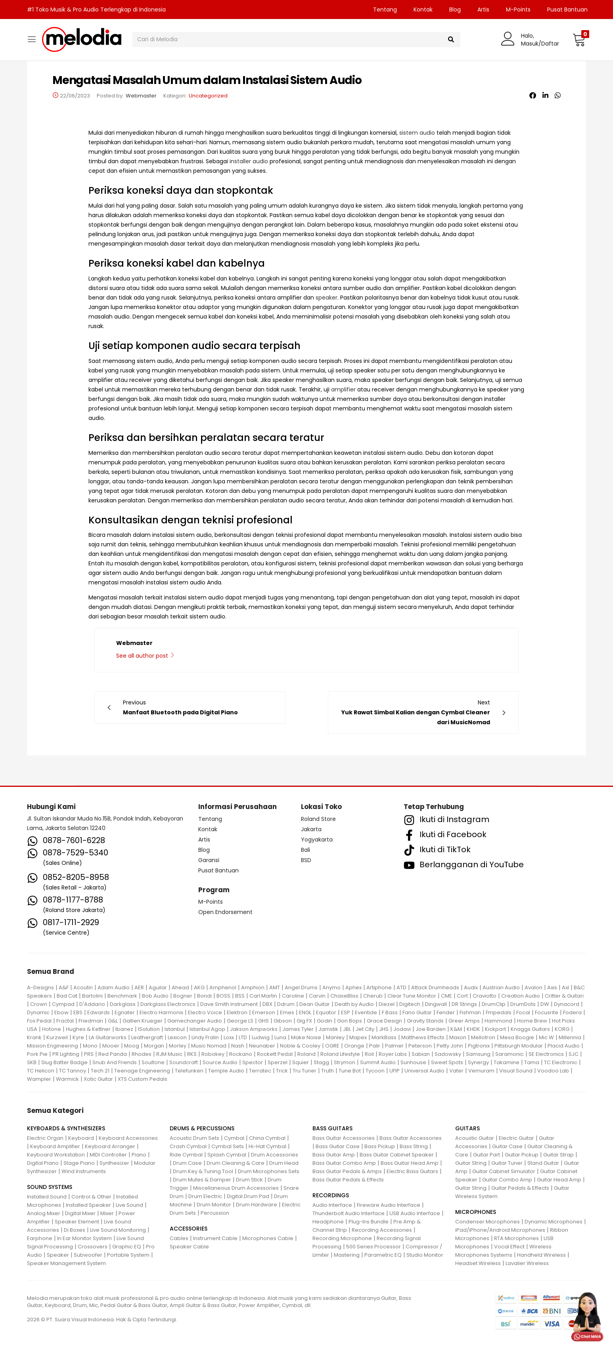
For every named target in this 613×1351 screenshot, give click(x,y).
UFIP (394, 1070)
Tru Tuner (304, 1070)
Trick (282, 1070)
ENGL (305, 1012)
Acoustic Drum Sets (194, 1138)
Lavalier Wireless (527, 1263)
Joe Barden (431, 1029)
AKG (199, 987)
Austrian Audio (501, 987)
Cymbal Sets (227, 1146)
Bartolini (92, 996)
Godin (324, 1021)
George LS (240, 1021)
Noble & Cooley (300, 1046)
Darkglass (123, 1004)
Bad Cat (67, 996)
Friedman (91, 1021)
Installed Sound (47, 1196)
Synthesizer (114, 1163)
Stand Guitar (543, 1163)
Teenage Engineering (142, 1070)
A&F (64, 987)
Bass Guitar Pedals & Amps (347, 1171)
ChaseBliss (344, 996)
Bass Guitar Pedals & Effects (348, 1179)
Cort (462, 996)
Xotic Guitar (98, 1079)
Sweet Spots (447, 1062)
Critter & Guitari (564, 996)
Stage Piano (79, 1163)
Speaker (58, 1255)
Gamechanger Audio (194, 1021)
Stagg (321, 1062)
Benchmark (122, 996)
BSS (240, 996)
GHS (263, 1021)
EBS (77, 1012)
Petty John (450, 1046)
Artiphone (379, 987)
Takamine (506, 1062)
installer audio (249, 161)
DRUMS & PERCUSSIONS (202, 1128)
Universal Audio (424, 1070)
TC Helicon (40, 1070)
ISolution (149, 1029)
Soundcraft (183, 1062)
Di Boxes (74, 1230)
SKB (31, 1062)
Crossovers (92, 1246)
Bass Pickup (379, 1146)
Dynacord (566, 1004)
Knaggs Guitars (530, 1029)
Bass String (414, 1146)
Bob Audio (155, 996)
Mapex (358, 1037)
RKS (192, 1054)
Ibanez (124, 1029)
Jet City (365, 1029)
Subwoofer (88, 1255)
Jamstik (328, 1029)
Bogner (182, 996)
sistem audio (417, 133)
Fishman (470, 1012)
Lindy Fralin (205, 1037)
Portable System (128, 1255)
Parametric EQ (383, 1255)
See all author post (145, 656)
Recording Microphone (342, 1238)
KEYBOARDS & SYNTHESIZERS (66, 1128)
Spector (252, 1062)
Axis (552, 987)
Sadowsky (448, 1054)
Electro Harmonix (161, 1012)
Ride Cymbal (186, 1154)
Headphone (328, 1221)
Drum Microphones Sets (268, 1171)
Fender (446, 1012)
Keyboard (81, 1138)
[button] (579, 39)
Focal (523, 1012)
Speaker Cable (189, 1246)
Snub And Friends (114, 1062)
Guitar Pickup (521, 1154)
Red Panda (112, 1054)
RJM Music (169, 1054)
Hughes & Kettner (88, 1029)
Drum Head (284, 1163)
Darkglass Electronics (167, 1004)
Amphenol (222, 987)
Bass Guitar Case (338, 1146)
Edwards (98, 1012)
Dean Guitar (314, 1004)
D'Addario (92, 1004)
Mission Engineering (52, 1046)
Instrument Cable (215, 1238)
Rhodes (141, 1054)
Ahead (180, 987)
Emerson (263, 1012)
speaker (326, 297)
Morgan (154, 1046)
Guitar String (471, 1163)
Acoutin (83, 987)
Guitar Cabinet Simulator (503, 1171)
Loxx (229, 1037)
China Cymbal (267, 1138)
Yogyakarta (317, 839)
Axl (565, 987)
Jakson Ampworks (254, 1029)
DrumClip (494, 1004)
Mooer (110, 1046)
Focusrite (546, 1012)
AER (139, 987)
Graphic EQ (126, 1246)
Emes (287, 1012)
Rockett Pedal (275, 1054)
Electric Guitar (516, 1138)
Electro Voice (205, 1012)
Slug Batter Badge (64, 1062)
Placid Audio (564, 1046)
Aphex (353, 987)
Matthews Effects (422, 1037)
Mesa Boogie (517, 1037)
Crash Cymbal (188, 1146)
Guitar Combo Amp (507, 1179)
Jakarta (311, 829)
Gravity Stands (425, 1021)
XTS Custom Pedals (142, 1079)
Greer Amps (464, 1021)
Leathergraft (147, 1037)
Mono (90, 1046)
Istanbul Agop (207, 1029)
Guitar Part (486, 1154)
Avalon (533, 987)
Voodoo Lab (553, 1070)
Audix (471, 987)
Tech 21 (100, 1070)
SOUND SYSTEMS (49, 1187)
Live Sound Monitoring (118, 1230)
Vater (456, 1070)
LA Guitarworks (107, 1037)
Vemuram (481, 1070)
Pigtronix (479, 1046)
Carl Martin (263, 996)
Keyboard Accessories (128, 1138)
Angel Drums (301, 987)
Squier (300, 1062)
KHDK (473, 1029)
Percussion (215, 1213)
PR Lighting (65, 1054)
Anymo (331, 987)
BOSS (223, 996)
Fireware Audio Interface (388, 1205)
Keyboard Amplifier (55, 1146)
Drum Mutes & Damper (202, 1179)
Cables (179, 1238)
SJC (574, 1054)
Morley (177, 1046)
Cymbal (234, 1138)
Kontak (423, 9)
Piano (139, 1154)
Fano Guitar (417, 1012)
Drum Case (187, 1163)
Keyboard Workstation (56, 1154)
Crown (38, 1004)
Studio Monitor (424, 1255)
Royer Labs (393, 1054)
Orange (354, 1046)
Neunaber (262, 1046)
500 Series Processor (373, 1246)
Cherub (373, 996)
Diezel (387, 1004)
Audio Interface (332, 1205)
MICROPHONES (475, 1212)
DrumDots (523, 1004)
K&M (456, 1029)
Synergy (478, 1062)
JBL (347, 1029)
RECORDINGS (330, 1195)
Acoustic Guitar (474, 1138)
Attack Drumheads (435, 987)
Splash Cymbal (226, 1154)
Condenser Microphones (487, 1221)
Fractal (65, 1021)
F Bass (390, 1012)
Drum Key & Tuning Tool (203, 1171)
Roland (306, 1054)
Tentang (385, 9)
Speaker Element (77, 1221)
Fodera (572, 1012)
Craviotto (484, 996)
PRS (89, 1054)
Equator (326, 1012)
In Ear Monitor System (84, 1238)
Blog (455, 9)
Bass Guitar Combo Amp (344, 1163)
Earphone (39, 1238)
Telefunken (189, 1070)
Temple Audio (226, 1070)
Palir (374, 1046)
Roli (369, 1054)
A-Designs (40, 987)
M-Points (518, 9)
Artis (483, 9)
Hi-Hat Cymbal (267, 1146)
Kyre (78, 1037)
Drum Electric (205, 1196)
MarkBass (384, 1037)
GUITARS (467, 1128)
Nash (237, 1046)
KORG (562, 1029)
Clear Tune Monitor (411, 996)
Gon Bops (349, 1021)
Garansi (208, 860)
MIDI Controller (108, 1154)
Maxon (457, 1037)
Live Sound (129, 1205)
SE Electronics (546, 1054)
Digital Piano (43, 1163)
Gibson (283, 1021)
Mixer (107, 1213)
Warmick (67, 1079)
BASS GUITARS (332, 1128)
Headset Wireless (478, 1263)
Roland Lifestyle (340, 1054)
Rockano (240, 1054)
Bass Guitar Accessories (343, 1138)
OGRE (332, 1046)
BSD (306, 860)
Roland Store (318, 819)
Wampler (39, 1079)
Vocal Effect (509, 1246)
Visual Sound (516, 1070)
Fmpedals (498, 1012)
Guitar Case (507, 1146)
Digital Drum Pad (248, 1196)
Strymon (344, 1062)
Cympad (63, 1004)
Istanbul (175, 1029)
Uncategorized (208, 95)
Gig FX (304, 1021)
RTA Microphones (516, 1238)
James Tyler (298, 1029)
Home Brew (532, 1021)
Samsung (478, 1054)
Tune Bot (350, 1070)
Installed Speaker (88, 1205)
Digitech (409, 1004)
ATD (401, 987)
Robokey (212, 1054)
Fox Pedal (39, 1021)
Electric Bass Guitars (412, 1171)
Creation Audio (520, 996)
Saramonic (509, 1054)
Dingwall (436, 1004)
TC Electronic (560, 1062)
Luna (280, 1037)
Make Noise (306, 1037)
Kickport (495, 1029)
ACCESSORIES (188, 1229)
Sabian (421, 1054)
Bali (305, 850)
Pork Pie (37, 1054)
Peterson (420, 1046)
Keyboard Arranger (110, 1146)
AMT (274, 987)
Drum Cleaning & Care (235, 1163)
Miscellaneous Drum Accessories (236, 1188)
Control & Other (91, 1196)
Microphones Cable (267, 1238)
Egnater (125, 1012)
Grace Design (384, 1021)
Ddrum (286, 1004)
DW (544, 1004)
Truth (327, 1070)
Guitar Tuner (507, 1163)
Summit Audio (378, 1062)
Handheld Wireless (541, 1255)
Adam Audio (114, 987)
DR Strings (464, 1004)
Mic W (546, 1037)
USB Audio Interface (414, 1213)
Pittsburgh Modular (518, 1046)
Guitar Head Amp (559, 1179)
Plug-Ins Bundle (369, 1221)
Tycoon (375, 1070)
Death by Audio (354, 1004)
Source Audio (220, 1062)
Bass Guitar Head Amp (410, 1163)
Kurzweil (57, 1037)
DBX (267, 1004)
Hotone (51, 1029)
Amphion (252, 987)
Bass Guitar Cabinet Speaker (397, 1154)
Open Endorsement (225, 912)
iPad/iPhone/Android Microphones (500, 1230)
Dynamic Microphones (553, 1221)
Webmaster (141, 95)
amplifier (343, 389)
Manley (335, 1037)
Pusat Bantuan (567, 9)
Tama (531, 1062)
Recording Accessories (382, 1230)
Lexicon (177, 1037)
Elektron (237, 1012)
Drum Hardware (256, 1204)
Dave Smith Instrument (229, 1004)
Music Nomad (208, 1046)
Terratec (260, 1070)
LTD (243, 1037)
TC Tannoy (72, 1070)
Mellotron (483, 1037)
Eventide (366, 1012)
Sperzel (277, 1062)
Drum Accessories (274, 1154)
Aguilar (158, 987)
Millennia (570, 1037)
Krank (34, 1037)
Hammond (498, 1021)
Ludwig (261, 1037)
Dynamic (38, 1012)
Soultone (153, 1062)
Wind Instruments (83, 1171)
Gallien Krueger (143, 1021)
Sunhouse (413, 1062)
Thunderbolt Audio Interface (348, 1213)
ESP (345, 1012)
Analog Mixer (43, 1213)
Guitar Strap (558, 1154)
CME (446, 996)
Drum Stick (249, 1179)
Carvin (317, 996)
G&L (113, 1021)
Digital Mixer (80, 1213)
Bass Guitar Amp (333, 1154)
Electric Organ (45, 1138)
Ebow (61, 1012)
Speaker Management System (66, 1263)
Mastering (347, 1255)
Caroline (293, 996)
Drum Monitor (214, 1204)
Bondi (204, 996)
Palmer (394, 1046)
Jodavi (402, 1029)
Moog (131, 1046)
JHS (384, 1029)
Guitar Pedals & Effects (520, 1188)
